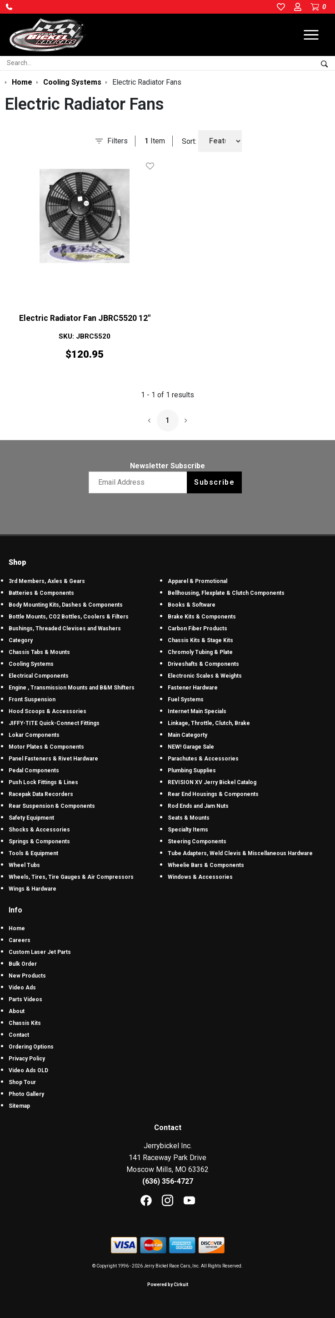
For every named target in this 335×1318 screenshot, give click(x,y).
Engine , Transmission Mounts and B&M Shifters (72, 687)
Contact (19, 1035)
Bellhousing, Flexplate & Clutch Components (226, 593)
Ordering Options (31, 1047)
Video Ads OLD (28, 1070)
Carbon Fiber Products (197, 628)
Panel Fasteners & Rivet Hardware (53, 758)
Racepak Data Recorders (41, 794)
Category (21, 640)
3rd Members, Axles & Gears (47, 581)
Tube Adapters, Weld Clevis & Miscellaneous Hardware (240, 853)
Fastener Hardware (193, 687)
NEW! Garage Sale (191, 747)
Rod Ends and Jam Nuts (198, 806)
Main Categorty (187, 735)
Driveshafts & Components (203, 664)
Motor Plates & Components (46, 747)
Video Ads (22, 987)
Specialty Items (188, 829)
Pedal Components (34, 770)
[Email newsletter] (140, 482)
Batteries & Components (41, 593)
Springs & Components (39, 841)
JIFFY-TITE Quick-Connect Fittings (54, 723)
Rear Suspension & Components (52, 806)
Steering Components (197, 841)
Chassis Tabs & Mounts (39, 652)
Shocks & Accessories (39, 829)
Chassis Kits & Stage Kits (200, 640)
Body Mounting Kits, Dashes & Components (66, 605)
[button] (9, 7)
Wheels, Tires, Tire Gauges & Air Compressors (71, 877)
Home (17, 928)
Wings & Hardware (32, 889)
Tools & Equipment (33, 853)
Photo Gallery (26, 1094)
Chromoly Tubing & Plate (200, 652)
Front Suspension (32, 699)
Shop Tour (22, 1082)
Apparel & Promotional (197, 581)
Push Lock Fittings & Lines (43, 782)
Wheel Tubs (24, 865)
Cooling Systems (31, 664)
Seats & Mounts (189, 818)
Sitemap (19, 1106)
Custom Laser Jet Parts (40, 952)
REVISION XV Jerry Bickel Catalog (212, 782)
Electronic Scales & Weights (205, 676)
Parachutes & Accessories (203, 758)
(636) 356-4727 (167, 1181)
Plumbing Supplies (192, 770)
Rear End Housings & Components (213, 794)
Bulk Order (23, 964)
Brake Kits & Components (202, 616)
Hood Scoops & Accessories (47, 711)
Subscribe (214, 482)
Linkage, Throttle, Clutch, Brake (209, 723)
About (17, 1011)
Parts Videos (25, 999)
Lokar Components (34, 735)
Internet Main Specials (197, 711)
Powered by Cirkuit (167, 1284)
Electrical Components (39, 676)
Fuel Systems (186, 699)
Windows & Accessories (200, 877)
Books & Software (191, 605)
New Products (27, 976)
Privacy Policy (27, 1058)
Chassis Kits (25, 1023)
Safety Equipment (31, 818)
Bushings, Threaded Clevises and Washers (65, 628)
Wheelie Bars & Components (206, 865)
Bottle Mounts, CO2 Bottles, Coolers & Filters (69, 616)
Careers (19, 940)
